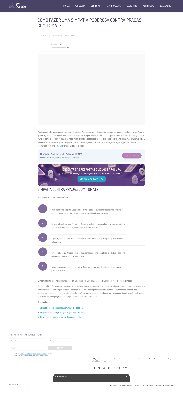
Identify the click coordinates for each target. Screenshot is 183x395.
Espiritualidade (114, 6)
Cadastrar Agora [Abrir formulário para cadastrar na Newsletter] (132, 156)
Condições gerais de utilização (144, 385)
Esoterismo (132, 6)
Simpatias (45, 35)
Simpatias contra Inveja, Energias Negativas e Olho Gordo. (63, 312)
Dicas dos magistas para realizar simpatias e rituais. (60, 317)
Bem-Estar (95, 6)
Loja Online (165, 6)
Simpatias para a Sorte (64, 35)
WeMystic (58, 45)
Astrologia (80, 6)
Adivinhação (148, 6)
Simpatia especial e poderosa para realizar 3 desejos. (61, 308)
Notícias (67, 6)
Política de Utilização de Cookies (165, 385)
